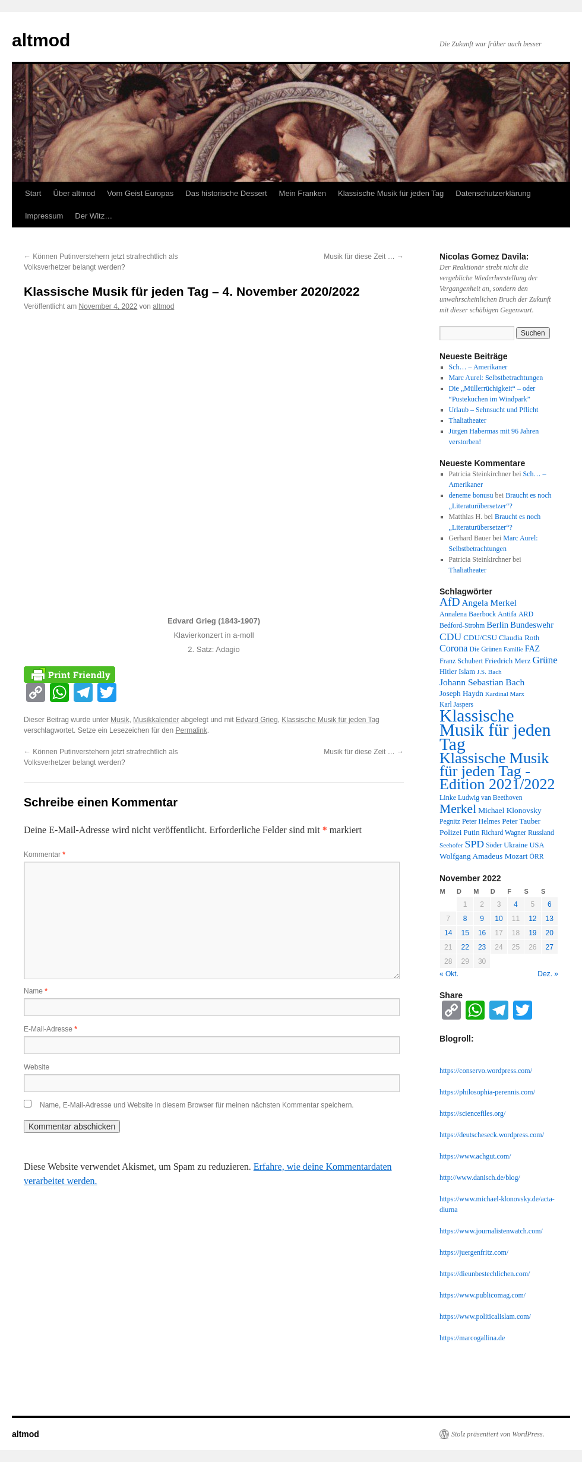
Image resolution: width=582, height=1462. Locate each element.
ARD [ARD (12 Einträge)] (525, 614)
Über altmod (74, 193)
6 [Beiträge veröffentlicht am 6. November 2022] (550, 904)
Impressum (44, 215)
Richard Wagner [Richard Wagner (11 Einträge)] (504, 833)
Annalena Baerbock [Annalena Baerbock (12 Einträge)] (467, 614)
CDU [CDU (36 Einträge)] (450, 637)
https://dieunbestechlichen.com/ (484, 1274)
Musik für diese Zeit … (364, 256)
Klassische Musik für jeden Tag (391, 193)
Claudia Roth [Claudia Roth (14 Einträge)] (519, 638)
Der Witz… (93, 215)
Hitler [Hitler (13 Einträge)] (448, 671)
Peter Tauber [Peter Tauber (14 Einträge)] (521, 821)
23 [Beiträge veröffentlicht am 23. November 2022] (482, 947)
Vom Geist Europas (140, 193)
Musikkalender (156, 720)
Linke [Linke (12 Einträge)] (447, 797)
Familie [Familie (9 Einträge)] (513, 649)
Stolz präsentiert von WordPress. (498, 1434)
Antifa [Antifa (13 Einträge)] (507, 614)
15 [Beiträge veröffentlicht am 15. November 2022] (465, 933)
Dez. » (547, 974)
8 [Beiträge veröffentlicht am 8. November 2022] (465, 918)
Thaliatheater (467, 420)
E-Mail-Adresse (50, 1029)
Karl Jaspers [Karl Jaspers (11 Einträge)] (456, 704)
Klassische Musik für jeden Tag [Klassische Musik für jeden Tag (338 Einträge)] (495, 730)
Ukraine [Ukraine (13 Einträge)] (515, 845)
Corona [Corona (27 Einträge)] (453, 648)
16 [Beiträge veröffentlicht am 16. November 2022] (482, 933)
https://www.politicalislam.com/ (485, 1316)
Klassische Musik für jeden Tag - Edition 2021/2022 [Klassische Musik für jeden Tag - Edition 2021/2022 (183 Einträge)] (497, 771)
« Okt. (448, 974)
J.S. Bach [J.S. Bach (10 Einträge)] (489, 671)
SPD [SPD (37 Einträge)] (475, 844)
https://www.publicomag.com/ (482, 1295)
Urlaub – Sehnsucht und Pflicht (494, 410)
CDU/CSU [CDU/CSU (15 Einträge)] (480, 637)
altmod (41, 40)
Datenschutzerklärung (493, 193)
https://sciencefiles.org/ (472, 1113)
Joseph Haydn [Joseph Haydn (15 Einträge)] (461, 693)
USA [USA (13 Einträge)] (536, 845)
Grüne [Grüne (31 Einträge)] (544, 660)
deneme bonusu (471, 495)
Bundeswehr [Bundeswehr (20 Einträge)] (531, 624)
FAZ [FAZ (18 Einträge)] (532, 648)
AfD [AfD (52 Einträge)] (449, 602)
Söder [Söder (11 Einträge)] (494, 845)
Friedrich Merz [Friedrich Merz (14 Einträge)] (507, 661)
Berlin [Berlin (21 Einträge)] (497, 624)
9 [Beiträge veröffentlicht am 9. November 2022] (482, 918)
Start (33, 193)
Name (36, 991)
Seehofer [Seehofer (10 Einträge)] (451, 845)
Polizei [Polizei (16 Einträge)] (450, 832)
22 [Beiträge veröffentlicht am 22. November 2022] (465, 947)
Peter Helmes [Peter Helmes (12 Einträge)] (481, 821)
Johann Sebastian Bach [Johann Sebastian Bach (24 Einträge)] (481, 682)
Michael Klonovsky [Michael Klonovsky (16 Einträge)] (510, 810)
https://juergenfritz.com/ (473, 1252)
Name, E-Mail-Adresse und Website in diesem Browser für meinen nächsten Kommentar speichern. (197, 1105)
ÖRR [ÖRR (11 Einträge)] (537, 856)
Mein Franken (302, 193)
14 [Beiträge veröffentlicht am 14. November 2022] (448, 933)
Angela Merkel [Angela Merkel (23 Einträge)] (489, 602)
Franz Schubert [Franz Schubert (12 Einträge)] (461, 661)
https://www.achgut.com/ (475, 1156)
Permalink (191, 730)
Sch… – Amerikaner (478, 367)
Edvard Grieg (257, 720)
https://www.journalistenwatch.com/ (491, 1231)
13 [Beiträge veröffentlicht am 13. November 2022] (549, 918)
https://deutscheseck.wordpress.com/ (491, 1135)
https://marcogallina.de (472, 1338)
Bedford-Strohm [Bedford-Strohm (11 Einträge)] (462, 625)
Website (36, 1067)
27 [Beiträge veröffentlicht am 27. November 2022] (549, 947)
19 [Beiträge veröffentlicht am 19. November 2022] (532, 933)
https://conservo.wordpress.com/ (485, 1071)
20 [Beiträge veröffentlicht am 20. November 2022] (549, 933)
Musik (119, 720)
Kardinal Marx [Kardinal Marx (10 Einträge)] (504, 693)
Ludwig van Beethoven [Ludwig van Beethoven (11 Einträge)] (490, 798)
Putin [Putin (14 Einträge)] (471, 832)
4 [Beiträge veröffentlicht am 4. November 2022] (516, 904)
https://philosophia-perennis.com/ (487, 1092)
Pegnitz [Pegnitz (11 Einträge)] (449, 821)
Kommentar (44, 854)
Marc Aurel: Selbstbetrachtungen (496, 378)
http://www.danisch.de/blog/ (479, 1177)
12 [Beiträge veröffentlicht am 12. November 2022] (532, 918)
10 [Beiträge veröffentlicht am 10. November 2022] (498, 918)
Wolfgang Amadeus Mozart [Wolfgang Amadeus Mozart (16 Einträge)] (483, 856)
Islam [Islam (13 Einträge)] (466, 671)
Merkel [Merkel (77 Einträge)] (457, 809)
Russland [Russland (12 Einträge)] (541, 832)
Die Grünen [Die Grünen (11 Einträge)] (486, 649)
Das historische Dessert (226, 193)
